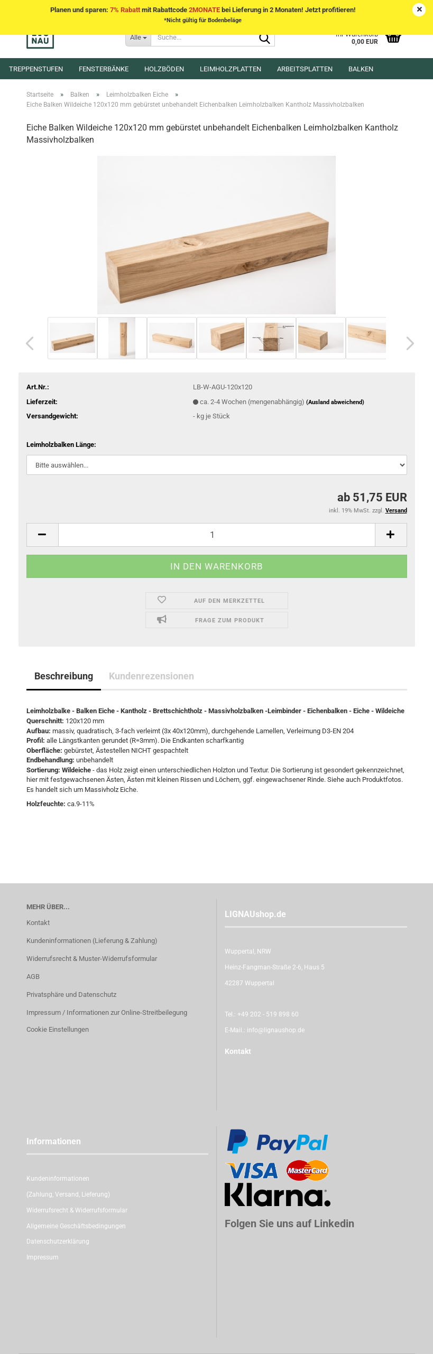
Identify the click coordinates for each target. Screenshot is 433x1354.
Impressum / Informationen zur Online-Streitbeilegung (106, 1012)
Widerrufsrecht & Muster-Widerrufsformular (91, 959)
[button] (26, 343)
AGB (33, 977)
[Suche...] (138, 36)
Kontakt (38, 923)
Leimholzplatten (230, 69)
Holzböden (164, 69)
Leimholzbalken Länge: (61, 445)
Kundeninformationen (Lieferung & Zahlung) (92, 941)
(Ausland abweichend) (335, 402)
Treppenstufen (36, 69)
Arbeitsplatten (305, 69)
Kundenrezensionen (151, 675)
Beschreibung (63, 675)
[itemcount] (216, 535)
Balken (360, 69)
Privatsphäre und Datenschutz (71, 994)
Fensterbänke (103, 69)
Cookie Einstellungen (57, 1029)
